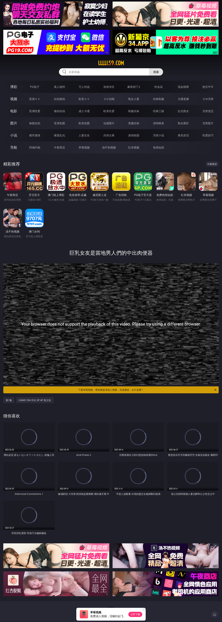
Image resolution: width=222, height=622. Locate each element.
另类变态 (208, 111)
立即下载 (135, 614)
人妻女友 (84, 135)
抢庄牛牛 (208, 87)
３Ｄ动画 (108, 99)
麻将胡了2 (133, 87)
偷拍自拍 (59, 111)
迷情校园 (133, 135)
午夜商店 (59, 147)
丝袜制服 (158, 99)
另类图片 (208, 123)
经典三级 (158, 111)
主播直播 (183, 99)
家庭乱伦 (59, 135)
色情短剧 (158, 147)
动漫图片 (108, 123)
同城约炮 (34, 147)
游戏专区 (108, 87)
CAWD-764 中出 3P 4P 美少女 (35, 400)
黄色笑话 (183, 135)
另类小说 (158, 135)
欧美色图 (84, 123)
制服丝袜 (133, 111)
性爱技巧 (208, 135)
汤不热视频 (109, 147)
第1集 (9, 400)
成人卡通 (84, 111)
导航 (13, 147)
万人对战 (84, 87)
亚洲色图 (59, 123)
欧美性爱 (108, 111)
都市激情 (34, 135)
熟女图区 (183, 123)
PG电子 (34, 87)
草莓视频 (84, 147)
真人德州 (59, 87)
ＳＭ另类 (208, 99)
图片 (13, 123)
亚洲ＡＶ (34, 99)
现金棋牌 (183, 87)
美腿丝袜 (133, 123)
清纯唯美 (158, 123)
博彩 (13, 86)
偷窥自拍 (34, 123)
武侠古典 (108, 135)
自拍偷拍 (59, 99)
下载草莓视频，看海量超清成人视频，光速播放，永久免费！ (147, 390)
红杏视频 (133, 147)
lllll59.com (111, 63)
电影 (13, 111)
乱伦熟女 (183, 111)
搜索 (156, 72)
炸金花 (158, 87)
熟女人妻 (133, 99)
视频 (13, 99)
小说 (13, 135)
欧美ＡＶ (84, 99)
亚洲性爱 (34, 111)
